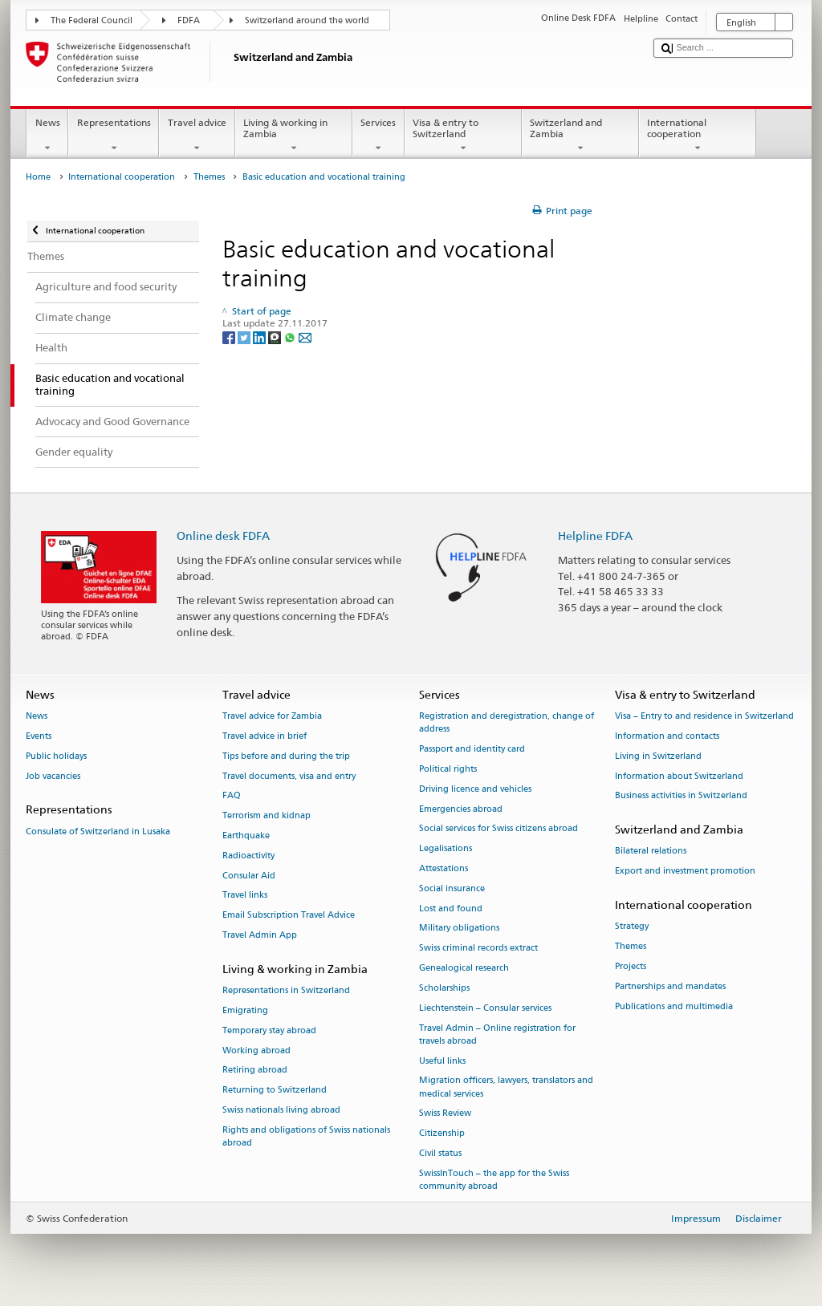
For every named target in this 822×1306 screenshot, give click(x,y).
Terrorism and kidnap (266, 816)
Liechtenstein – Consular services (485, 1008)
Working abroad (256, 1050)
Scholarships (444, 988)
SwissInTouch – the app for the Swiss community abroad (494, 1179)
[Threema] (275, 337)
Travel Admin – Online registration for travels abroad (497, 1034)
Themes (209, 177)
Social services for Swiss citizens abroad (498, 829)
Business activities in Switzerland (681, 796)
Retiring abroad (254, 1070)
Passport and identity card (472, 749)
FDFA (188, 20)
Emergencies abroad (461, 809)
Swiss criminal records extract (478, 948)
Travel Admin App (259, 935)
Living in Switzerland (658, 756)
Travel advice (197, 135)
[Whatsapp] (291, 337)
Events (38, 736)
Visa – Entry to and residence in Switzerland (704, 717)
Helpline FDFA (595, 535)
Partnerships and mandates (670, 986)
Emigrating (245, 1010)
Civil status (440, 1153)
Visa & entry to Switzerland (463, 135)
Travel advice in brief (264, 736)
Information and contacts (667, 736)
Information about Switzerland (679, 776)
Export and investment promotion (685, 871)
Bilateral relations (650, 851)
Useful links (442, 1061)
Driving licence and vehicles (475, 789)
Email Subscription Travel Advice (288, 916)
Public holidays (56, 756)
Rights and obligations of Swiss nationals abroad (306, 1136)
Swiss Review (445, 1114)
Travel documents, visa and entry (289, 776)
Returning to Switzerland (274, 1090)
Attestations (443, 868)
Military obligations (459, 928)
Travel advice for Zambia (272, 717)
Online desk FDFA (223, 535)
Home (38, 177)
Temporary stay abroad (269, 1030)
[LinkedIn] (260, 337)
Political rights (448, 769)
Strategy (632, 927)
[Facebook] (230, 337)
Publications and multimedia (674, 1006)
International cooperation (697, 135)
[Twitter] (245, 337)
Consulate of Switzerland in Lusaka (98, 831)
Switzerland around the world (307, 20)
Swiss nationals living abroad (281, 1110)
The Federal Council (91, 20)
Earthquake (246, 835)
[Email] (305, 337)
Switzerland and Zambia (580, 135)
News (47, 135)
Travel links (244, 895)
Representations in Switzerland (286, 991)
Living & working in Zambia (294, 135)
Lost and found (450, 908)
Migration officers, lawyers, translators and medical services (506, 1087)
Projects (630, 966)
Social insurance (452, 888)
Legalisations (445, 849)
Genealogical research (464, 968)
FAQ (231, 796)
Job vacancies (53, 776)
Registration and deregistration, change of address (506, 723)
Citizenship (442, 1134)
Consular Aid (248, 875)
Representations (113, 135)
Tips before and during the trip (286, 756)
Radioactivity (248, 855)
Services (378, 135)
